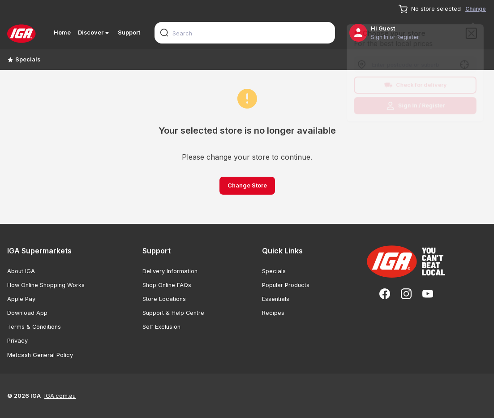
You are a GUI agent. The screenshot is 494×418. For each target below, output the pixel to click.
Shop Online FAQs (166, 285)
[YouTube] (427, 293)
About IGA (21, 271)
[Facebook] (384, 293)
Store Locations (164, 299)
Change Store (247, 185)
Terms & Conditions (34, 326)
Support (129, 32)
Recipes (273, 312)
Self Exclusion (161, 326)
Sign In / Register (415, 107)
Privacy (17, 340)
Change (475, 8)
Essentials (275, 299)
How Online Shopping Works (46, 285)
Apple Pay (21, 299)
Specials (23, 59)
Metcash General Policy (40, 355)
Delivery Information (170, 271)
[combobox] (245, 33)
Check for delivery (415, 85)
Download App (27, 312)
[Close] (473, 31)
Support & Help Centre (173, 312)
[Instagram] (406, 293)
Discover (94, 32)
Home (62, 32)
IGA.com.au (60, 395)
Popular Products (285, 285)
